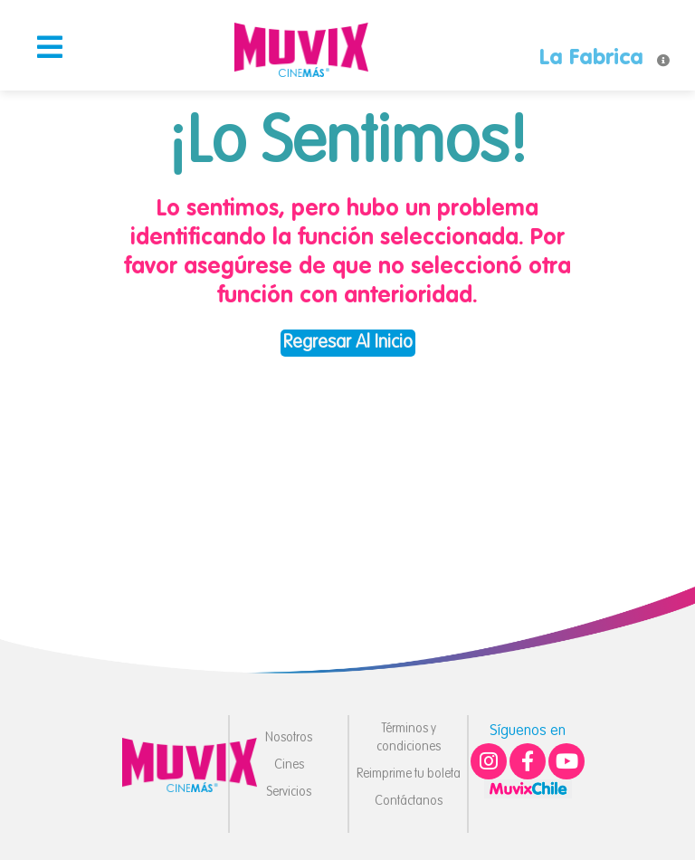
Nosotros (288, 737)
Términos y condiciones (408, 737)
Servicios (288, 792)
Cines (289, 765)
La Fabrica (591, 59)
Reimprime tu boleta (409, 774)
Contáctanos (409, 801)
